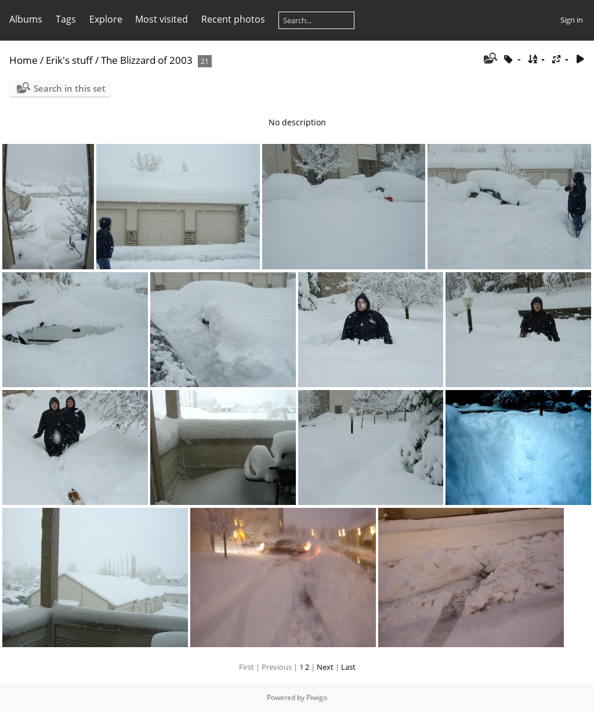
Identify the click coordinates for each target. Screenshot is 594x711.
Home (23, 60)
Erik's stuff (69, 60)
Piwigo (316, 697)
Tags (66, 19)
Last (348, 667)
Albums (25, 19)
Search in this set (70, 88)
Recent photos (233, 19)
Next (325, 667)
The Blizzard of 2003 (147, 60)
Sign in (571, 20)
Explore (105, 19)
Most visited (161, 19)
